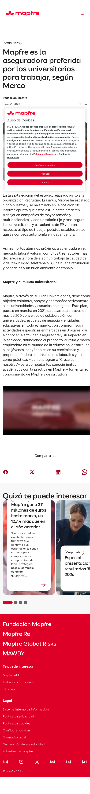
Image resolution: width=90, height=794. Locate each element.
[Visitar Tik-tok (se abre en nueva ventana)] (84, 762)
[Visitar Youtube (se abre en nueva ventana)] (21, 762)
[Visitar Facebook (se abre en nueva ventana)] (5, 762)
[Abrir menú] (82, 13)
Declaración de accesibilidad (24, 744)
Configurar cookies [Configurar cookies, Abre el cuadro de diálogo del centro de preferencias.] (45, 165)
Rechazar (45, 173)
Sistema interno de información (26, 709)
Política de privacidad (18, 716)
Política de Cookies (43, 154)
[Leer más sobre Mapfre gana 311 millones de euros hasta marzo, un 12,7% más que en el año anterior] (29, 585)
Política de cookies (16, 723)
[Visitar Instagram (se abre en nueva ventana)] (37, 762)
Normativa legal (14, 737)
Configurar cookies (17, 730)
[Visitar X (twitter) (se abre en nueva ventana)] (68, 762)
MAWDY (13, 653)
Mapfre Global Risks (29, 643)
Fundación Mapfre (27, 624)
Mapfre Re (16, 633)
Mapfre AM (11, 675)
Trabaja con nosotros (18, 682)
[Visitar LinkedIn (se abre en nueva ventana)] (52, 762)
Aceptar (45, 182)
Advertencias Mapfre (18, 751)
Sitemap (9, 689)
